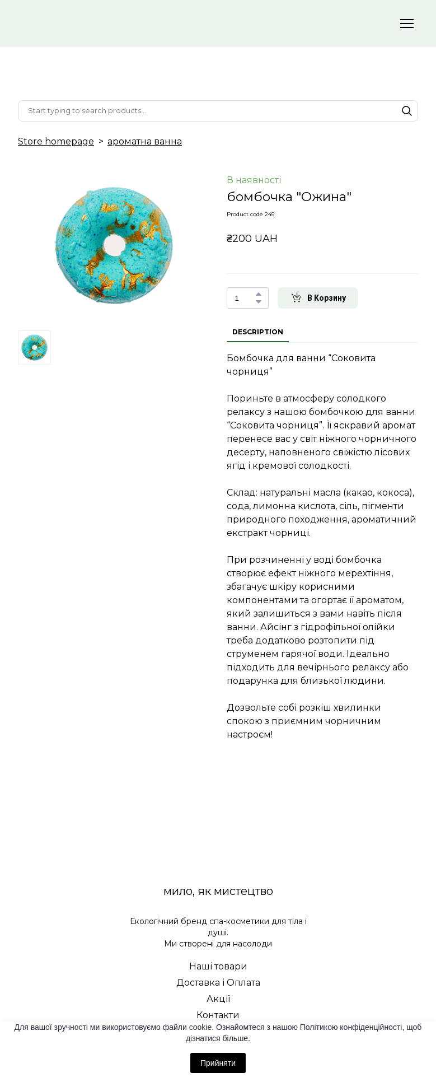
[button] (407, 111)
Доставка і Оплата (218, 982)
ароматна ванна (144, 141)
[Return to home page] (110, 23)
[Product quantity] (245, 298)
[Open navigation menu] (407, 23)
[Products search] (218, 111)
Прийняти (218, 1062)
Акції (218, 999)
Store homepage (56, 141)
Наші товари (218, 966)
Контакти (218, 1015)
